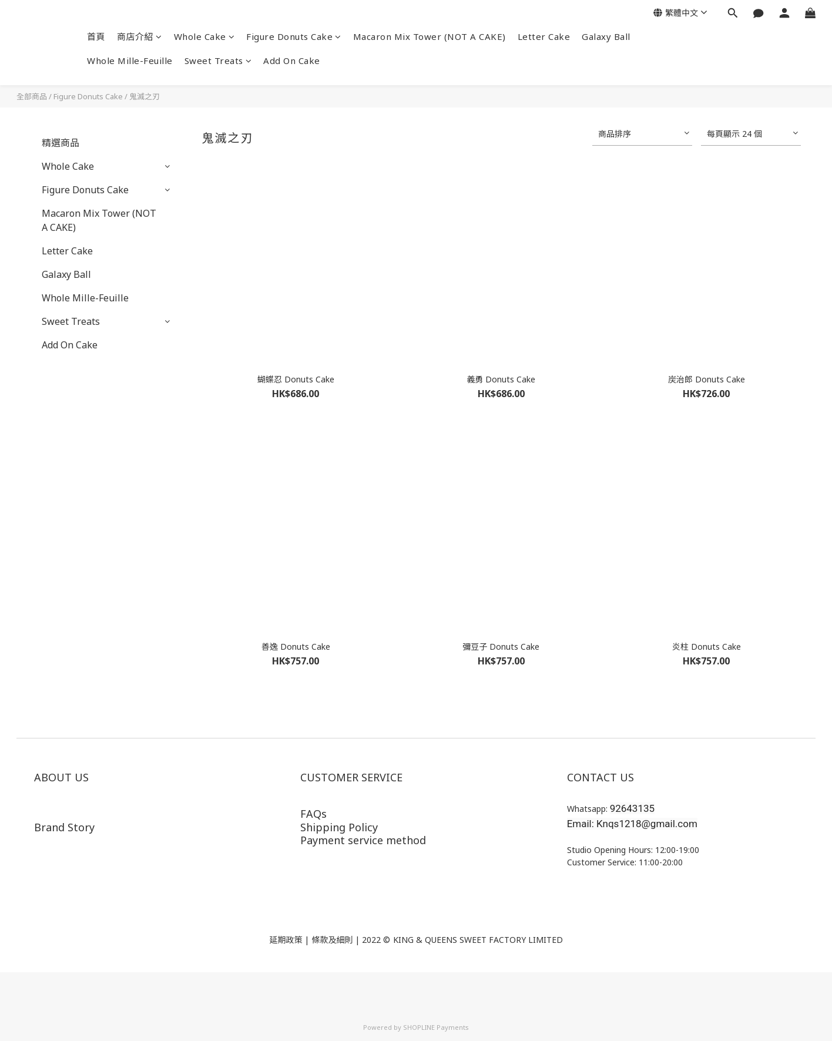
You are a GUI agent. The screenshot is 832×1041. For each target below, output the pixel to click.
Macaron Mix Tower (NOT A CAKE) (429, 36)
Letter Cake (544, 36)
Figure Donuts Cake (293, 36)
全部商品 (31, 96)
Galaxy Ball (606, 36)
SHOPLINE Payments (436, 1027)
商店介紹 (139, 36)
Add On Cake (291, 60)
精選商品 (60, 142)
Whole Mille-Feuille (130, 60)
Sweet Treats (218, 60)
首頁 (96, 36)
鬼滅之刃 (144, 96)
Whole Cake (204, 36)
